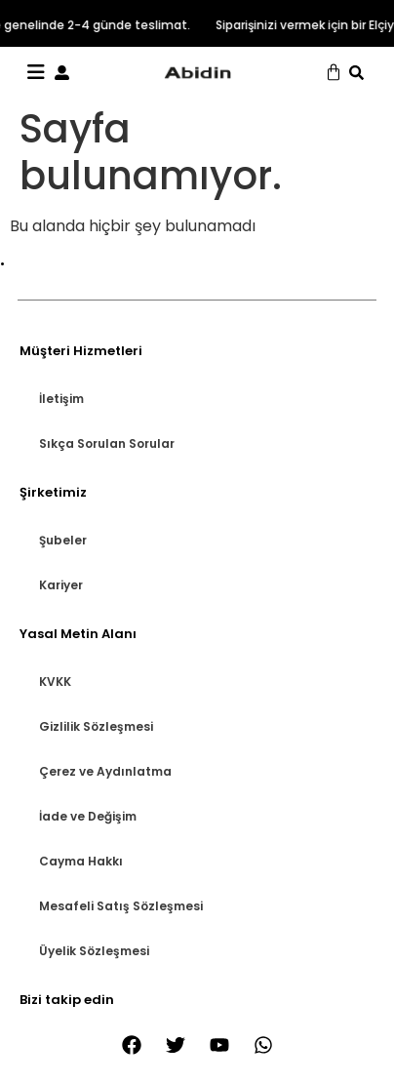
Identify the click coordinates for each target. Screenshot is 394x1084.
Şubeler (63, 540)
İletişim (61, 398)
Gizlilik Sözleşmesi (96, 726)
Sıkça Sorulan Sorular (107, 443)
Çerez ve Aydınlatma (105, 771)
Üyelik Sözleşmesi (94, 951)
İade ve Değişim (88, 816)
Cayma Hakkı (81, 861)
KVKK (55, 681)
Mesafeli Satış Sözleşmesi (121, 906)
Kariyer (61, 585)
